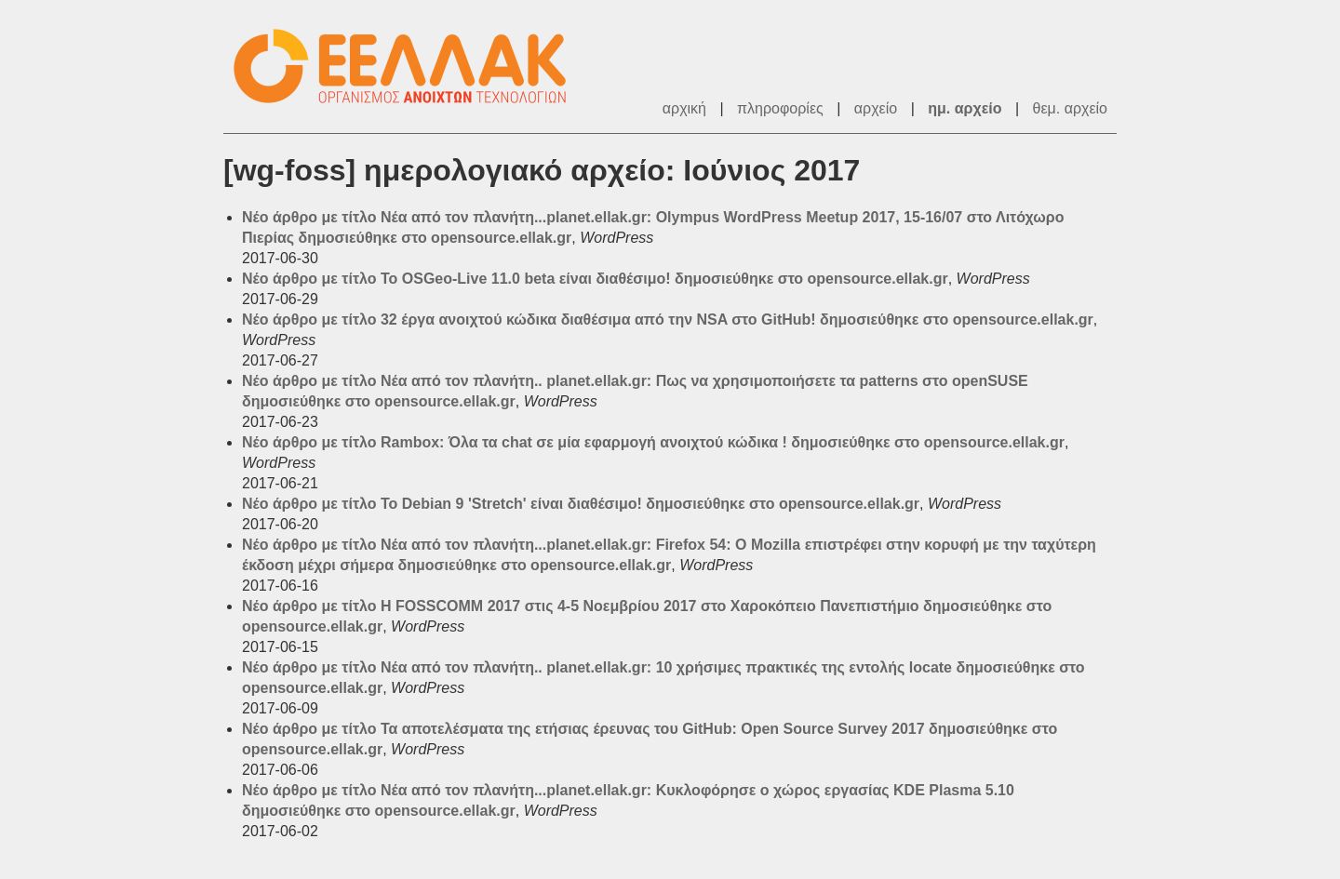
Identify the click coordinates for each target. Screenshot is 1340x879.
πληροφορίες (780, 108)
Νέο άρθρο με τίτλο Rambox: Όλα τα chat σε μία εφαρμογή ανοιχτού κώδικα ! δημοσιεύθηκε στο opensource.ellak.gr (653, 442)
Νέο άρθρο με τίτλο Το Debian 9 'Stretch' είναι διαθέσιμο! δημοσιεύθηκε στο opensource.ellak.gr (580, 504)
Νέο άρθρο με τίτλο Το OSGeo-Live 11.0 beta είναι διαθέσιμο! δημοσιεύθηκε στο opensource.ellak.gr (595, 278)
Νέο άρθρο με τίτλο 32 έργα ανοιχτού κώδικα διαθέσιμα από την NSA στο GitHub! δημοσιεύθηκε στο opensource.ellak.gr (667, 319)
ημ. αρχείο (964, 108)
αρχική (684, 108)
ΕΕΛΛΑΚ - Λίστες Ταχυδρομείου (409, 66)
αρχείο (875, 108)
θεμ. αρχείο (1070, 108)
